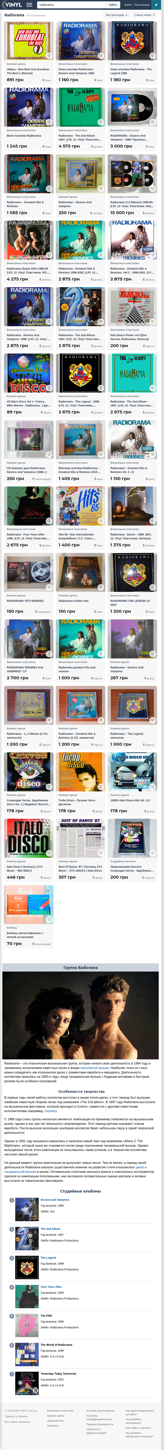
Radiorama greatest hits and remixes (77, 669)
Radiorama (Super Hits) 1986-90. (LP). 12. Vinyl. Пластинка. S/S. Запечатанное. (28, 272)
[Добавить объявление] (156, 5)
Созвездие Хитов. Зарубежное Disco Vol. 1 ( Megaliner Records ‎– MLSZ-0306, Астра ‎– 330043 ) (28, 804)
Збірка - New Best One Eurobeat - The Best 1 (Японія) (29, 71)
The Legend (48, 1257)
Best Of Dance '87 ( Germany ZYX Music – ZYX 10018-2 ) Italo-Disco (80, 868)
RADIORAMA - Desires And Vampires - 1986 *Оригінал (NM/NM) (128, 139)
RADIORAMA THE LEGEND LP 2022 (130, 602)
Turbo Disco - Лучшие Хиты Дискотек (77, 802)
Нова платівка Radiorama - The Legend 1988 (131, 71)
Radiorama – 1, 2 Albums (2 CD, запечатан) (27, 735)
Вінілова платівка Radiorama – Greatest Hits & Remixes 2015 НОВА (79, 472)
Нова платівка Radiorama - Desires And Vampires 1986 (76, 71)
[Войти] (128, 5)
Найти (113, 4)
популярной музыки (94, 1068)
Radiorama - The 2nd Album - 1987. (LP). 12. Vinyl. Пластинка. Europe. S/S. (131, 405)
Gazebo (50, 1111)
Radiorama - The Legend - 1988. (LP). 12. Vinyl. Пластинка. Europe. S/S (79, 405)
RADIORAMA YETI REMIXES (25, 600)
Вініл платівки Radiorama (24, 135)
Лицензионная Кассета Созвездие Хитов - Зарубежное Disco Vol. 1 (131, 870)
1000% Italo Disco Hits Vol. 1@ (130, 800)
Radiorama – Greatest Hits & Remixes (25, 204)
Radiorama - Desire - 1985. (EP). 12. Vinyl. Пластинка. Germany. (131, 536)
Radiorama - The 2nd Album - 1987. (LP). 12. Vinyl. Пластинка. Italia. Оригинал (80, 139)
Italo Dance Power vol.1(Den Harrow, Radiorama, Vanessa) (129, 337)
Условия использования (100, 1410)
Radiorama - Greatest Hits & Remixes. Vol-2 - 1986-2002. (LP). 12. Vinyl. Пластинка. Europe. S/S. (131, 274)
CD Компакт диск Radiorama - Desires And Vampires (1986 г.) (27, 470)
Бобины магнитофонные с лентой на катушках (25, 935)
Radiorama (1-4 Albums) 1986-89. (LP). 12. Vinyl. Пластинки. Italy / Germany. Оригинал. (131, 206)
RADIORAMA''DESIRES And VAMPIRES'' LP (25, 669)
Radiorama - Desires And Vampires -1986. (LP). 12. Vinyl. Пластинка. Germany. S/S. (27, 339)
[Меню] (29, 5)
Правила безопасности (100, 1424)
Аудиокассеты (55, 1420)
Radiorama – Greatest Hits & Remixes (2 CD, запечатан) (77, 735)
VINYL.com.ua (28, 1410)
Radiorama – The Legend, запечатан (127, 735)
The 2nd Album (50, 1228)
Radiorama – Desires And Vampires (75, 204)
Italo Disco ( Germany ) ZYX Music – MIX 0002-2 (25, 868)
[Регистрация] (142, 5)
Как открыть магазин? (138, 1427)
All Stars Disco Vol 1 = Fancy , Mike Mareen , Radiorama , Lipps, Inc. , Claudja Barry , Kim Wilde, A (28, 405)
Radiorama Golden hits (74, 600)
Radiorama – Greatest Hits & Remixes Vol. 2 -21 (128, 470)
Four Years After (51, 1286)
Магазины (53, 1425)
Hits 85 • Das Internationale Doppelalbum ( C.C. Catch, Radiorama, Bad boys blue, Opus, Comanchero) (80, 540)
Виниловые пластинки (60, 1410)
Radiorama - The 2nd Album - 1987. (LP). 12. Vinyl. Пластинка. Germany (80, 339)
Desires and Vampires (55, 1199)
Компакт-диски (55, 1415)
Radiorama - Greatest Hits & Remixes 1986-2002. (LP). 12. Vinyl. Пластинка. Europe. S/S (78, 272)
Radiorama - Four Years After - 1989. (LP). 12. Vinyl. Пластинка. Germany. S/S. (28, 538)
